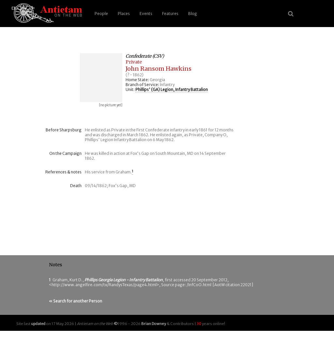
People (101, 13)
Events (146, 13)
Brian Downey (153, 323)
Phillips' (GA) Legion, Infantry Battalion (171, 89)
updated (38, 323)
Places (124, 13)
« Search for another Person (75, 301)
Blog (192, 13)
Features (170, 13)
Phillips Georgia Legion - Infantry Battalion (123, 279)
